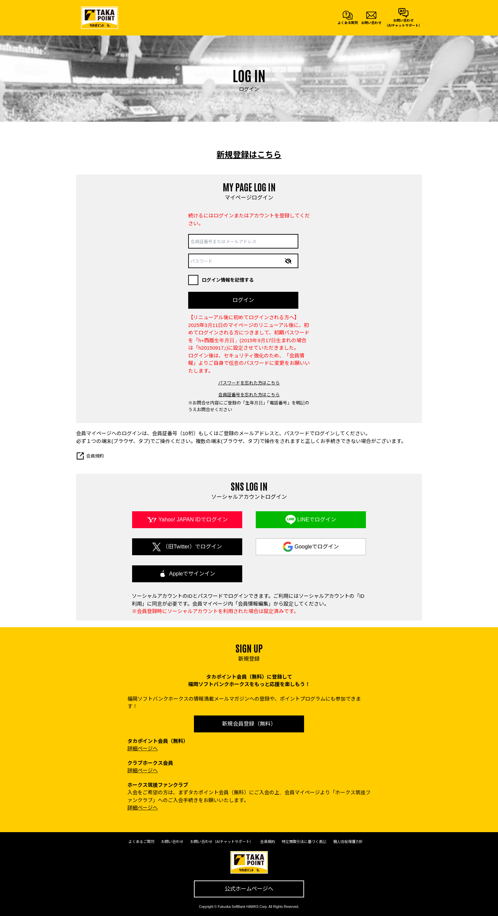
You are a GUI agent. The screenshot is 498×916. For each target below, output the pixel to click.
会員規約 (90, 456)
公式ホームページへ (249, 889)
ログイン (243, 300)
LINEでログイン (317, 519)
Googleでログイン (317, 546)
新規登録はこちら (249, 154)
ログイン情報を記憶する (221, 280)
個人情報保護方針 (348, 842)
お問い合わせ (172, 842)
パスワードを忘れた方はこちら (249, 382)
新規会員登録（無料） (249, 724)
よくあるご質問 (141, 842)
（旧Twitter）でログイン (192, 546)
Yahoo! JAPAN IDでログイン (193, 519)
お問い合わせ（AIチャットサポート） (221, 842)
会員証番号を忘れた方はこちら (249, 394)
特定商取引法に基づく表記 (304, 842)
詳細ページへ (142, 748)
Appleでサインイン (192, 574)
